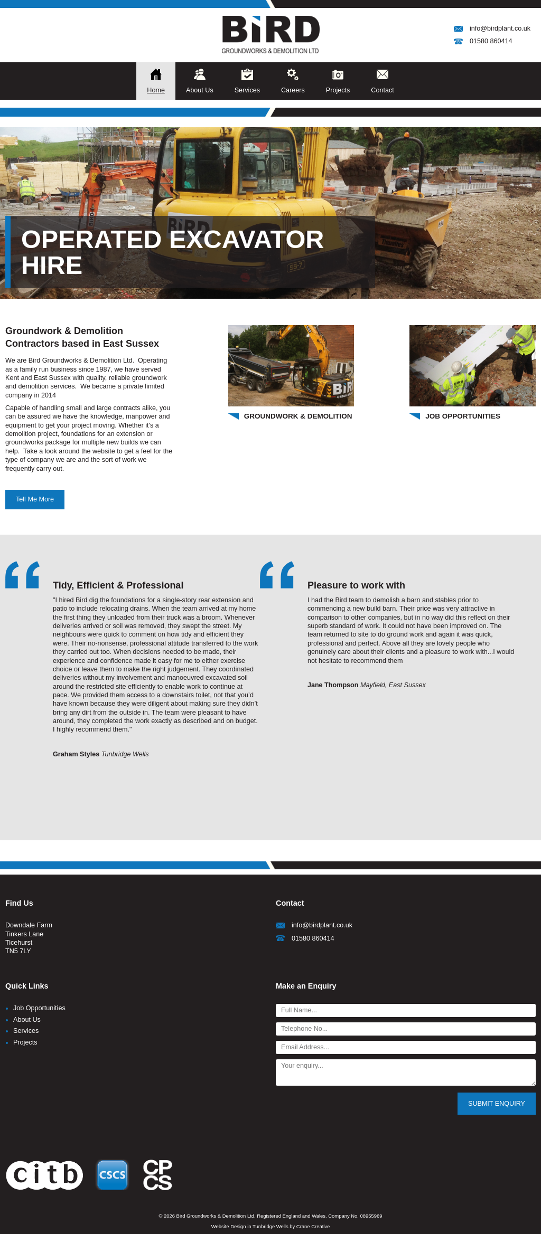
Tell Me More (35, 499)
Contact (382, 90)
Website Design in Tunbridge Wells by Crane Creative (270, 1226)
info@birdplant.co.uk (500, 28)
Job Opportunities (39, 1008)
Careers (293, 90)
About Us (199, 90)
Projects (338, 90)
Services (247, 90)
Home (156, 90)
